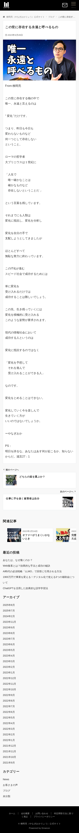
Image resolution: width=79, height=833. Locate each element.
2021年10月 (9, 757)
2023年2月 (9, 666)
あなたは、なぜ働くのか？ (18, 560)
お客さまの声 (10, 785)
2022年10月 (9, 689)
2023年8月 (9, 633)
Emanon (46, 828)
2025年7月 (9, 610)
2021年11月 (9, 751)
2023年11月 (9, 621)
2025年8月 (9, 605)
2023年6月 (9, 644)
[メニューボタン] (73, 5)
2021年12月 (9, 745)
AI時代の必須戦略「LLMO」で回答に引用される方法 (32, 571)
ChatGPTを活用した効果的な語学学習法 (25, 588)
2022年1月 (9, 740)
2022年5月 (9, 717)
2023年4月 (9, 655)
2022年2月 (9, 734)
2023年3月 (9, 661)
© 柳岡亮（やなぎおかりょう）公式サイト (39, 823)
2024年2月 (9, 616)
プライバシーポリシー (44, 816)
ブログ (6, 790)
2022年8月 (9, 700)
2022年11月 (9, 683)
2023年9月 (9, 627)
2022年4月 (9, 723)
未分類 (6, 796)
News (6, 779)
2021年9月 (9, 762)
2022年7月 (9, 706)
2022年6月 (9, 712)
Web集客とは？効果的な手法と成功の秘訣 (26, 565)
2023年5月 (9, 650)
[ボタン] (65, 6)
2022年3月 (9, 728)
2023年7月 (9, 638)
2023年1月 (9, 672)
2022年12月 (9, 678)
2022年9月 (9, 695)
